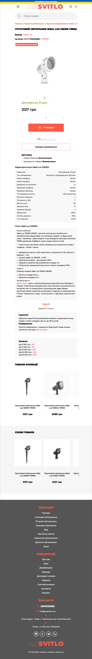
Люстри (46, 513)
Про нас (46, 559)
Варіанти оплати (46, 308)
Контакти (46, 589)
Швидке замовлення (46, 147)
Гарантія (46, 304)
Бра (46, 530)
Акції (46, 546)
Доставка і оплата (46, 576)
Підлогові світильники (46, 538)
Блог (46, 563)
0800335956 (47, 606)
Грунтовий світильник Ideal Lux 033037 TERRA (27, 406)
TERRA (45, 39)
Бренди (46, 572)
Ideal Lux (27, 35)
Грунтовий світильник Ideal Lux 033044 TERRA (57, 406)
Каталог (46, 593)
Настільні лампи (46, 534)
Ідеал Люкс (22, 283)
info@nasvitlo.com (48, 611)
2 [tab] (47, 97)
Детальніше (42, 330)
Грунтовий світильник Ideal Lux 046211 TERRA (57, 474)
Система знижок (46, 584)
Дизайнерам (46, 568)
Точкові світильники (46, 521)
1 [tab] (44, 97)
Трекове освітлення (46, 525)
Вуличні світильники (46, 542)
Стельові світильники (46, 517)
